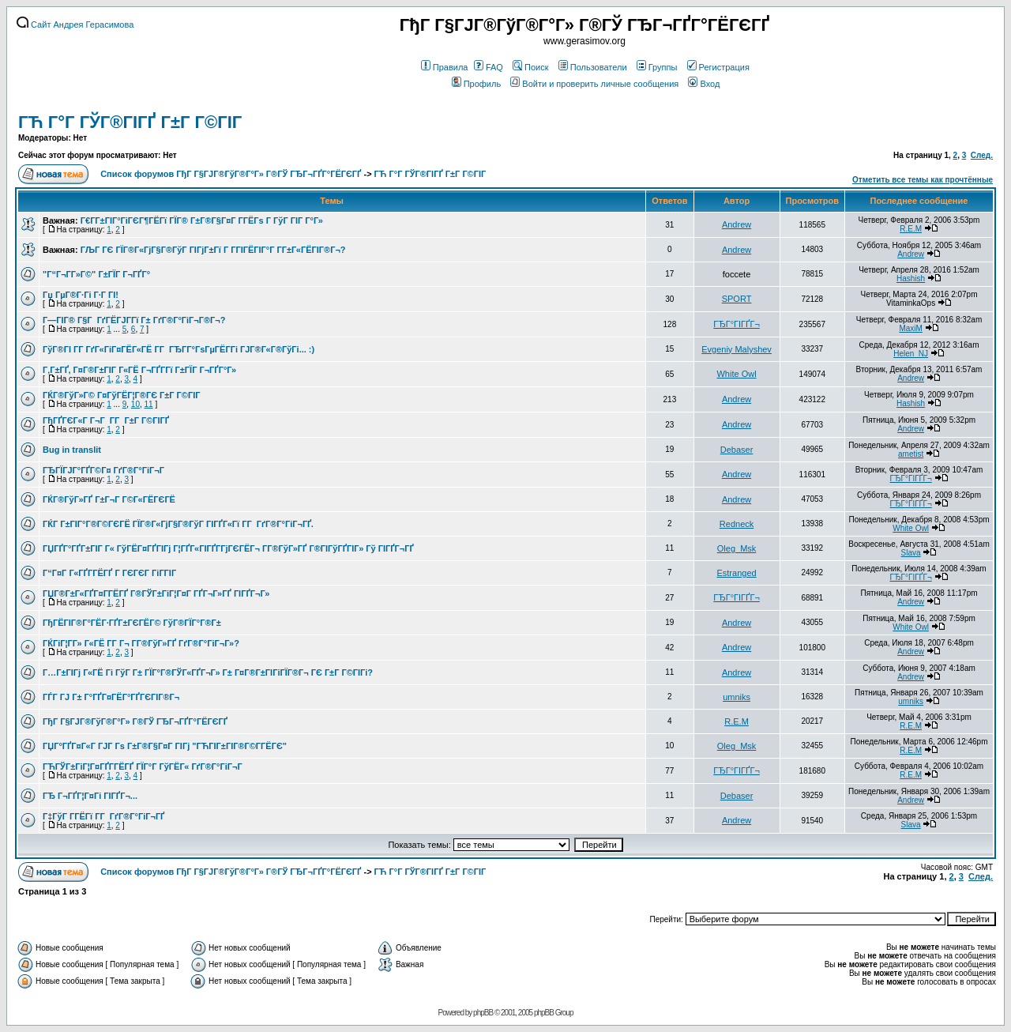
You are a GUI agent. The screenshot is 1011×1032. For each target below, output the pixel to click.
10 (135, 404)
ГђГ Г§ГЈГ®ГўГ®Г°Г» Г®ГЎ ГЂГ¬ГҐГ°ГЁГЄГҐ (135, 721)
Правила (444, 67)
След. (982, 155)
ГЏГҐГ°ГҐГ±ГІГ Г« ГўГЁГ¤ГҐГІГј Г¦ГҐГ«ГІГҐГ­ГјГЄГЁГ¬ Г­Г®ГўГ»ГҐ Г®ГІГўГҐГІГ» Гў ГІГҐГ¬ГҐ (228, 548)
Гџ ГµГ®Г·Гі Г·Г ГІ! (80, 294)
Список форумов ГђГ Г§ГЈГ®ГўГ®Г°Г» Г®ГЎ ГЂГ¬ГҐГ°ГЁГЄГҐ (230, 174)
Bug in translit (72, 449)
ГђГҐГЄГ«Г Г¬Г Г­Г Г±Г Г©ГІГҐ (106, 420)
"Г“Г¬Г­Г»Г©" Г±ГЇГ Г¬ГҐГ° (96, 274)
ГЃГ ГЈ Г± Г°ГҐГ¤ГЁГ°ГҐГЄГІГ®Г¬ (111, 697)
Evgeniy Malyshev (736, 349)
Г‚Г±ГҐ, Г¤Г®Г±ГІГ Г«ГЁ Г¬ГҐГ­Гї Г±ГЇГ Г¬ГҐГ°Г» (139, 370)
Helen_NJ (910, 353)
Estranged (736, 573)
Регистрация (718, 67)
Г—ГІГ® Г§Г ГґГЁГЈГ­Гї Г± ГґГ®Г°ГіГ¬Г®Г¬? (134, 320)
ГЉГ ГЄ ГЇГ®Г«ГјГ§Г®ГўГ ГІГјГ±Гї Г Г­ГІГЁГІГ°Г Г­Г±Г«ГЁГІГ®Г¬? (213, 249)
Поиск (530, 67)
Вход (704, 84)
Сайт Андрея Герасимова (75, 24)
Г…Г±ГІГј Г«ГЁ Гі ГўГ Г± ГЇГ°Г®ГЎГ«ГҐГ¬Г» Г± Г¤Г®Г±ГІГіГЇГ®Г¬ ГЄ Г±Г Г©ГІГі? (208, 672)
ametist (910, 454)
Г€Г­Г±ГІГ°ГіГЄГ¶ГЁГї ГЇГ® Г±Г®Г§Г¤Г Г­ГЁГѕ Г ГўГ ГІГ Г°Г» (202, 220)
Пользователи (592, 67)
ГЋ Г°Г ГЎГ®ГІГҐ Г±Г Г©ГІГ (132, 122)
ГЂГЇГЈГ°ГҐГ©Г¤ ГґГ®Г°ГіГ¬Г (105, 470)
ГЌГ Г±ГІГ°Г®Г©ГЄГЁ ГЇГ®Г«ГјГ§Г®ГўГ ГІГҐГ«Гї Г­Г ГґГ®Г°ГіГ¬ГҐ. (178, 524)
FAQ (488, 67)
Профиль (477, 84)
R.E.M (911, 228)
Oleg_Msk (737, 548)
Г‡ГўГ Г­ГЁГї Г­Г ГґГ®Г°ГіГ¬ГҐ (103, 816)
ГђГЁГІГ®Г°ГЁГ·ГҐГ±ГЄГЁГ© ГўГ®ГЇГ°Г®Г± (132, 622)
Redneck (737, 524)
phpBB (483, 1012)
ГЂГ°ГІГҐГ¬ (736, 324)
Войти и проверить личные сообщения (594, 84)
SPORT (737, 298)
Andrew (736, 224)
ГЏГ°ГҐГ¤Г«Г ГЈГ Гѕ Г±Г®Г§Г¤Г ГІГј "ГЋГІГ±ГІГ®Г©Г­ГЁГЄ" (165, 746)
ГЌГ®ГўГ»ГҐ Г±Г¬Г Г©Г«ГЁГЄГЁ (109, 499)
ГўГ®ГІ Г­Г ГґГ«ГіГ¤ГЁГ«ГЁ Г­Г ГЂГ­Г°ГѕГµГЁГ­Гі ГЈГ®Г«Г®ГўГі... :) (178, 349)
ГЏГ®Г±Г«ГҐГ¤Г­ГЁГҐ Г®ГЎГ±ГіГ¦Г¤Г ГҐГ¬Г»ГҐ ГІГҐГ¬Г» (156, 593)
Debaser (737, 449)
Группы (657, 67)
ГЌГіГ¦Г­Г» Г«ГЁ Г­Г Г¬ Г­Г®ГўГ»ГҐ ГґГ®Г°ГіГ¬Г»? (141, 643)
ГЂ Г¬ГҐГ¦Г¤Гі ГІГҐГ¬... (90, 795)
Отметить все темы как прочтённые (922, 179)
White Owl (736, 374)
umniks (736, 697)
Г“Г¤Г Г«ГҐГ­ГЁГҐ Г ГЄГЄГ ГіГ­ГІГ (111, 573)
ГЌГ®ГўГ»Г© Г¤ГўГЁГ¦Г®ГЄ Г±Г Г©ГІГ (123, 395)
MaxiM (910, 328)
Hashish (910, 278)
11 (149, 404)
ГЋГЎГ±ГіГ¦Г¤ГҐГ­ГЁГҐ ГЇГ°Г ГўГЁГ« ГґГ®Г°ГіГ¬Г (144, 766)
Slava (911, 552)
